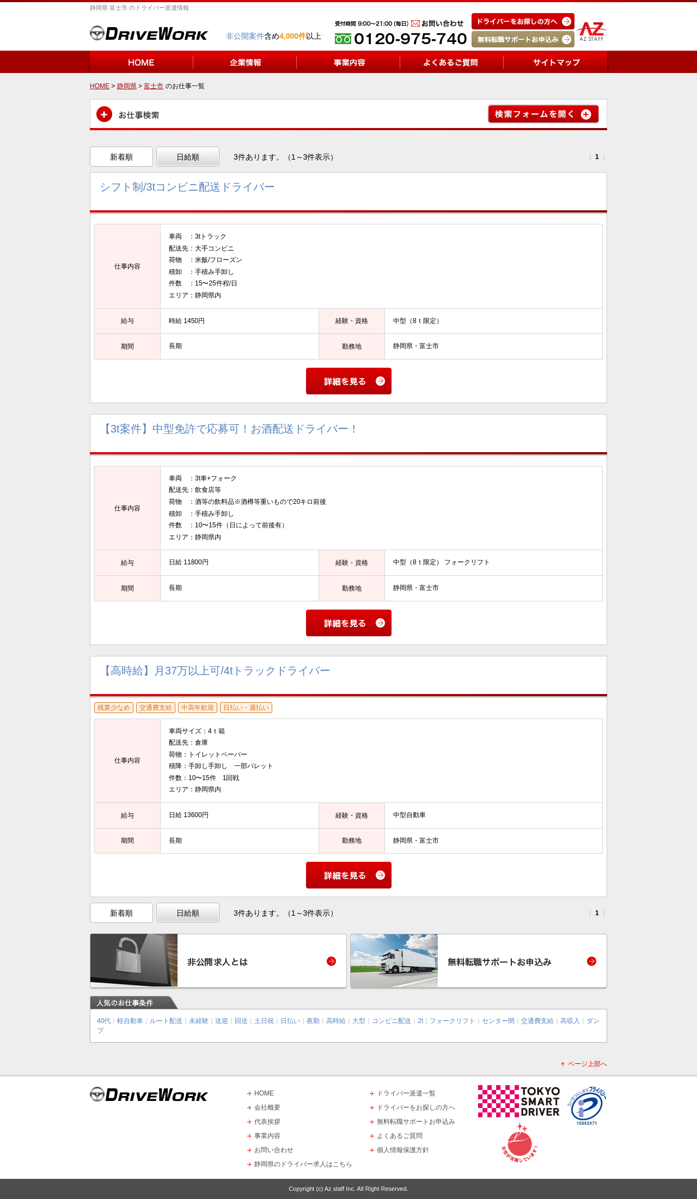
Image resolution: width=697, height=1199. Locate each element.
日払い (290, 1021)
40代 (104, 1021)
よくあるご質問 (400, 1136)
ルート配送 (166, 1021)
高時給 (336, 1021)
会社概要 (267, 1107)
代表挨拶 (267, 1121)
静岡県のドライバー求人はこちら (303, 1164)
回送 (241, 1021)
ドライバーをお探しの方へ (416, 1107)
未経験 (199, 1021)
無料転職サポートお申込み (416, 1121)
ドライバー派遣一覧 (406, 1093)
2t (420, 1021)
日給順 (187, 157)
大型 (358, 1021)
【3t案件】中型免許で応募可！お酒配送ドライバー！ (229, 429)
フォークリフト (452, 1021)
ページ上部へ (587, 1064)
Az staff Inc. (340, 1188)
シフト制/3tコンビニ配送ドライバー (187, 187)
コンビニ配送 (391, 1021)
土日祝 (264, 1021)
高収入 (570, 1021)
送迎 (221, 1021)
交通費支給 (537, 1021)
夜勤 (313, 1021)
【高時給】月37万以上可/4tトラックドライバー (215, 671)
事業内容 (267, 1136)
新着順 (121, 157)
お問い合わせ (274, 1150)
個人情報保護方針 (403, 1150)
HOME (264, 1093)
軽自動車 (130, 1021)
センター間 (498, 1021)
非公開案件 (245, 36)
